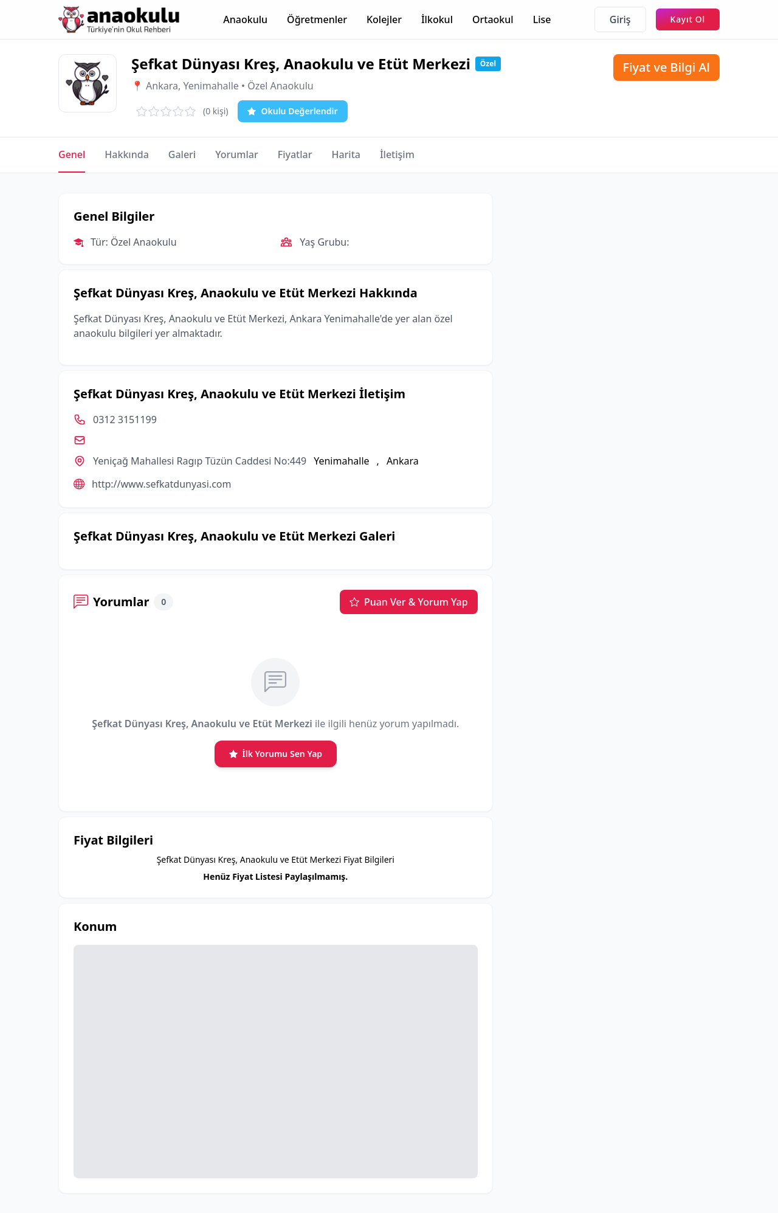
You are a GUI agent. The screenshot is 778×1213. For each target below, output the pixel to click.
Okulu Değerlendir (292, 111)
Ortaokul (493, 19)
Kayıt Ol (687, 19)
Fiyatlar (295, 154)
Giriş (620, 19)
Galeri (182, 154)
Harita (345, 154)
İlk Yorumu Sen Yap (276, 754)
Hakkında (126, 154)
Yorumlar (236, 154)
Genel (71, 154)
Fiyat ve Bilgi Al (666, 67)
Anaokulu (245, 19)
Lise (542, 19)
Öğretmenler (317, 19)
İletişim (397, 154)
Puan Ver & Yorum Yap (408, 602)
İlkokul (437, 19)
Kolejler (384, 19)
